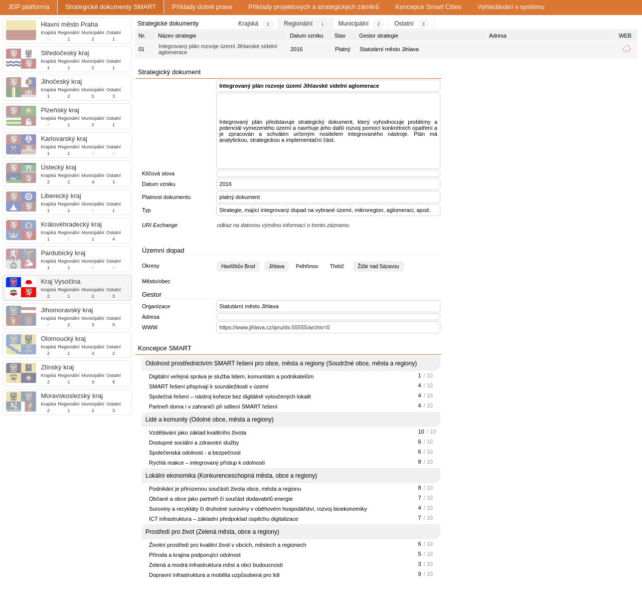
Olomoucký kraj (63, 338)
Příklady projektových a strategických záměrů (313, 7)
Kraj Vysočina (60, 281)
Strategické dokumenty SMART (110, 7)
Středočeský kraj (65, 53)
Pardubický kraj (63, 253)
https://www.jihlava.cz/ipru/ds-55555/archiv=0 (274, 327)
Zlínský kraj (57, 367)
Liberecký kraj (61, 195)
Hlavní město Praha (69, 24)
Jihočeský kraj (61, 81)
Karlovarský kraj (64, 138)
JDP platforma (28, 7)
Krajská (48, 32)
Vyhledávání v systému (510, 7)
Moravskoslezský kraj (72, 395)
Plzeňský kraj (60, 110)
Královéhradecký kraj (71, 224)
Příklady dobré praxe (202, 7)
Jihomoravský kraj (67, 310)
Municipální (92, 32)
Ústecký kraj (58, 167)
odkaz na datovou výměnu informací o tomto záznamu (283, 225)
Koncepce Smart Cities (428, 7)
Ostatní (113, 32)
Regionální (68, 32)
